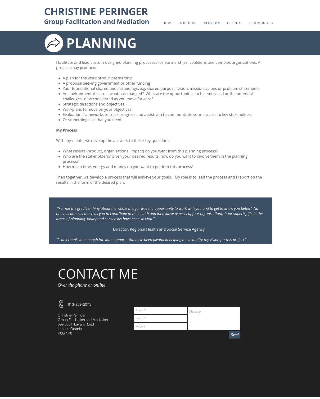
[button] (234, 23)
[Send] (234, 335)
